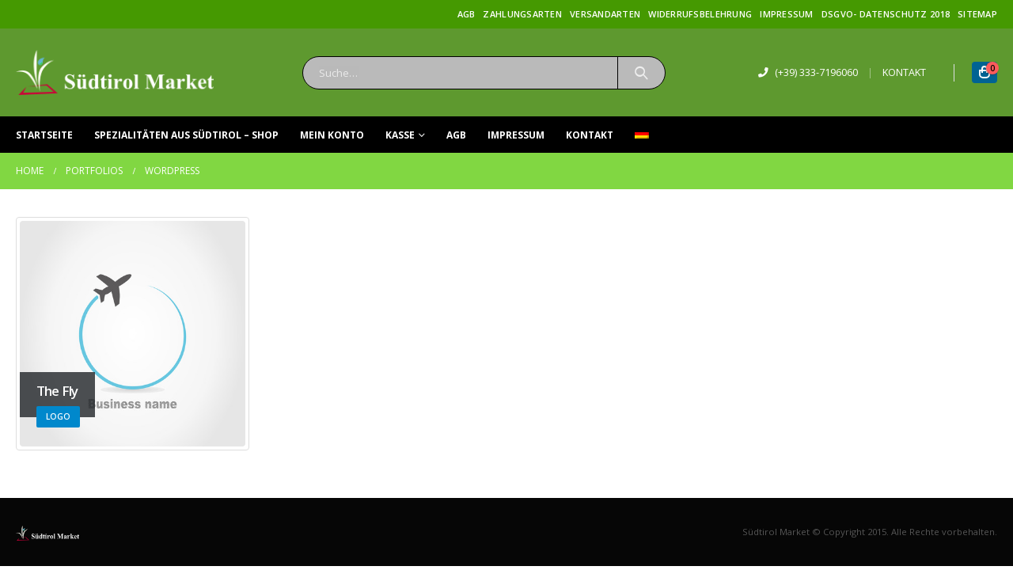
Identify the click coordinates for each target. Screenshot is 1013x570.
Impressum (786, 14)
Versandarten (605, 14)
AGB (466, 14)
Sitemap (977, 14)
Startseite (44, 135)
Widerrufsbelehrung (700, 14)
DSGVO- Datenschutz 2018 (885, 14)
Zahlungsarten (522, 14)
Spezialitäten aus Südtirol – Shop (186, 135)
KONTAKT (904, 72)
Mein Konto (332, 135)
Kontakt (589, 135)
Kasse (400, 135)
